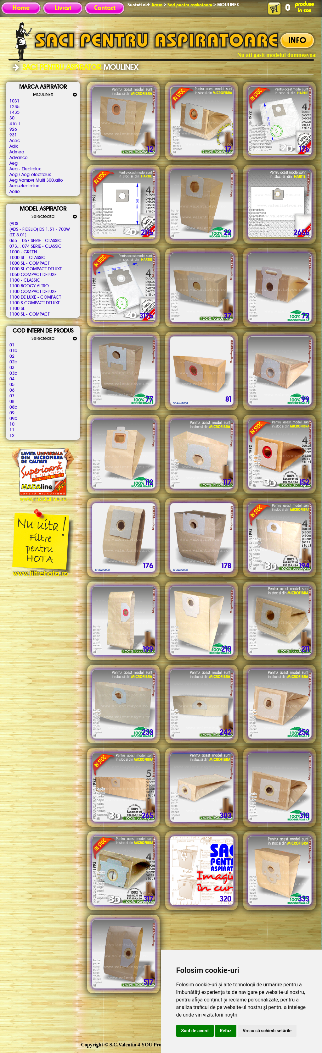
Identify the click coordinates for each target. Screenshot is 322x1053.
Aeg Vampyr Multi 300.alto (36, 180)
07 (11, 396)
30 (11, 118)
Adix (13, 146)
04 (11, 379)
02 (11, 356)
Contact (105, 8)
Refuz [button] (226, 1030)
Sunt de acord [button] (195, 1030)
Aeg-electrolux (24, 186)
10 (11, 424)
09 (11, 413)
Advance (18, 158)
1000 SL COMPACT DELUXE (35, 269)
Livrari (62, 8)
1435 (14, 112)
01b (13, 351)
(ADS (13, 224)
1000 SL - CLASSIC (27, 258)
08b (13, 407)
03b (13, 373)
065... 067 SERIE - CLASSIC (35, 241)
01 (11, 345)
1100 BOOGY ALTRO (29, 286)
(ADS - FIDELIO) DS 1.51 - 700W (39, 229)
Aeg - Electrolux (25, 169)
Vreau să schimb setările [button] (267, 1030)
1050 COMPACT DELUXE (33, 275)
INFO (297, 40)
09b (13, 418)
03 (11, 368)
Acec (14, 141)
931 (13, 135)
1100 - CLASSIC (24, 280)
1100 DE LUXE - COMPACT (35, 297)
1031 (14, 101)
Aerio (14, 192)
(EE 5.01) (17, 235)
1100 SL (17, 308)
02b (13, 362)
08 (11, 402)
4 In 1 (14, 124)
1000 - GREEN (23, 252)
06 (11, 390)
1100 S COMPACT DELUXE (34, 303)
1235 (14, 107)
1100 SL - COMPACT (29, 314)
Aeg (13, 163)
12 (11, 435)
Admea (16, 152)
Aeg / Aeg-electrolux (30, 175)
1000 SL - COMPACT (29, 263)
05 (11, 385)
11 (11, 430)
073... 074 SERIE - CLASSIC (35, 246)
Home (21, 8)
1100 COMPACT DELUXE (33, 291)
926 (13, 129)
